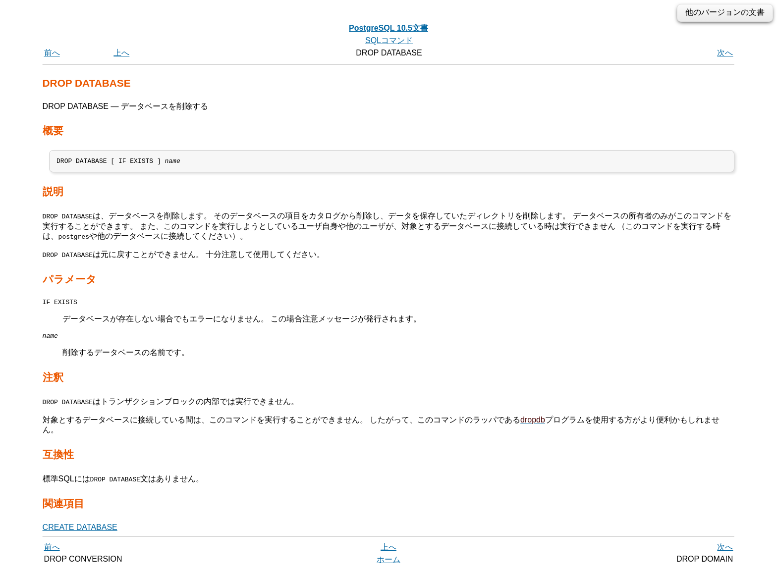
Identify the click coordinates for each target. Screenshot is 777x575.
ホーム (388, 564)
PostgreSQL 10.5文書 (388, 28)
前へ (52, 53)
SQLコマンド (389, 40)
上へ (121, 53)
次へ (725, 53)
